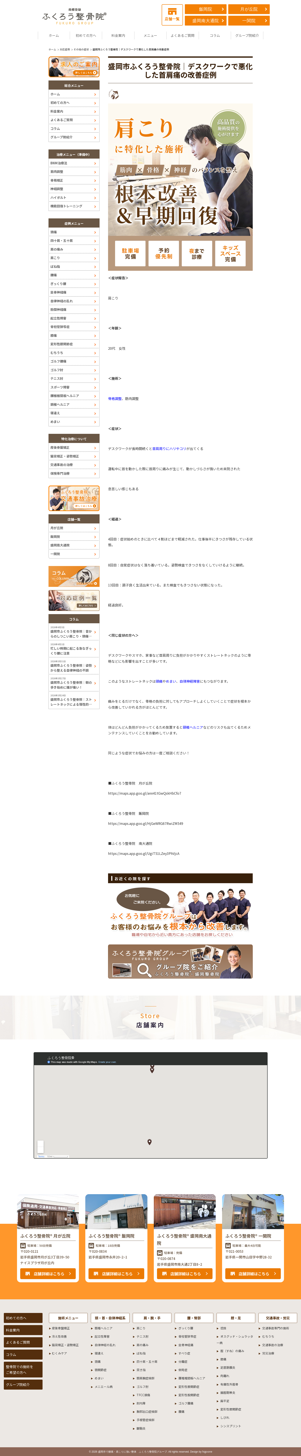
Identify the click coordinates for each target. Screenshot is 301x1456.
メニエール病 (104, 1386)
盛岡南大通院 (205, 20)
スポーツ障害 (60, 387)
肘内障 (141, 1403)
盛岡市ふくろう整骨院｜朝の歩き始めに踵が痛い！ (71, 684)
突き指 (141, 1370)
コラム (215, 35)
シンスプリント (230, 1426)
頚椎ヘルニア (60, 404)
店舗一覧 (172, 14)
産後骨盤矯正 (60, 447)
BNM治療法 (58, 163)
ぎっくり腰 (58, 283)
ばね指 (55, 266)
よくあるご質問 (182, 35)
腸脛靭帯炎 (227, 1392)
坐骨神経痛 (58, 292)
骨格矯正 (56, 180)
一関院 (248, 20)
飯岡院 (205, 9)
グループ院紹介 (247, 35)
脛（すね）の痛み (232, 1351)
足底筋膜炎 (227, 1367)
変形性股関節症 (188, 1395)
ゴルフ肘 (56, 370)
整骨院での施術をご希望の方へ (19, 1369)
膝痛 (53, 335)
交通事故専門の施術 (275, 1328)
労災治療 (268, 1353)
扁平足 (224, 1401)
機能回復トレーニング (66, 206)
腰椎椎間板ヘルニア (64, 395)
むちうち (56, 352)
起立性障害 (58, 318)
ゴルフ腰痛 (58, 361)
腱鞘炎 (141, 1428)
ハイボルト (58, 197)
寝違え (55, 413)
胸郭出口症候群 (147, 1411)
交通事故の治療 (61, 464)
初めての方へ (86, 35)
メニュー (150, 35)
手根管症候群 (145, 1420)
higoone (207, 1451)
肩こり (55, 257)
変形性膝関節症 (61, 344)
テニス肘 (56, 378)
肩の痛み (56, 249)
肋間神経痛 (58, 309)
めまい (55, 421)
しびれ (224, 1417)
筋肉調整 (56, 171)
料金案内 (118, 35)
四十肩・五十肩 (61, 240)
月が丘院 (249, 9)
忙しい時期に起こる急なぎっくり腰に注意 (71, 650)
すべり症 (184, 1353)
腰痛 (53, 275)
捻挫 (223, 1328)
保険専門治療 (60, 473)
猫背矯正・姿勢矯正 (64, 456)
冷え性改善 (59, 1336)
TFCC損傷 (143, 1395)
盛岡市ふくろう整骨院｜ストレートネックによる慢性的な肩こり (71, 702)
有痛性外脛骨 (229, 1384)
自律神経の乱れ (61, 301)
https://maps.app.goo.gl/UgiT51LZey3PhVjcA (143, 853)
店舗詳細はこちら (49, 1273)
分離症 (182, 1361)
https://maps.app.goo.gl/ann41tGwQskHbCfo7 (144, 793)
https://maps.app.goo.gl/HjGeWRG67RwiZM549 (145, 823)
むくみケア (59, 1353)
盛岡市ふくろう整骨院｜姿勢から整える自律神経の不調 (71, 667)
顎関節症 (101, 1370)
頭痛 (53, 232)
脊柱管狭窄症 (60, 326)
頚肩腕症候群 (145, 1378)
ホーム (54, 35)
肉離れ (224, 1376)
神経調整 (56, 188)
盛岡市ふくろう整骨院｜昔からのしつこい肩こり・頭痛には (71, 634)
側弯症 (182, 1370)
